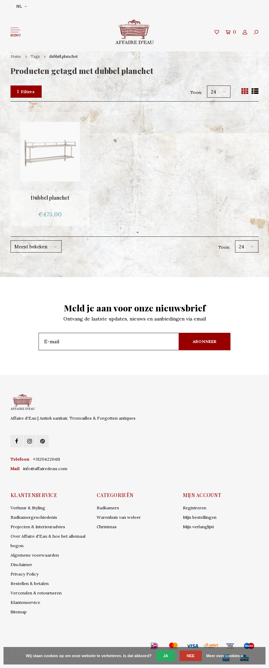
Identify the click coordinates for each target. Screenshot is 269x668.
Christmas (107, 526)
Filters (26, 91)
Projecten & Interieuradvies (38, 526)
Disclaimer (21, 564)
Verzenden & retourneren (36, 592)
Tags (35, 56)
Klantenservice (25, 602)
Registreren (194, 507)
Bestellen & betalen (30, 583)
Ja (165, 656)
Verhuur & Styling (28, 507)
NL (21, 6)
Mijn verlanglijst (198, 526)
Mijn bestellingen (199, 517)
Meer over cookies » (224, 656)
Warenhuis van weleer (119, 517)
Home (16, 56)
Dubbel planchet (49, 197)
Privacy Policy (25, 574)
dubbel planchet (63, 56)
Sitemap (19, 611)
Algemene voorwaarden (35, 555)
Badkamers (108, 507)
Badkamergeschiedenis (34, 517)
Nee (191, 656)
